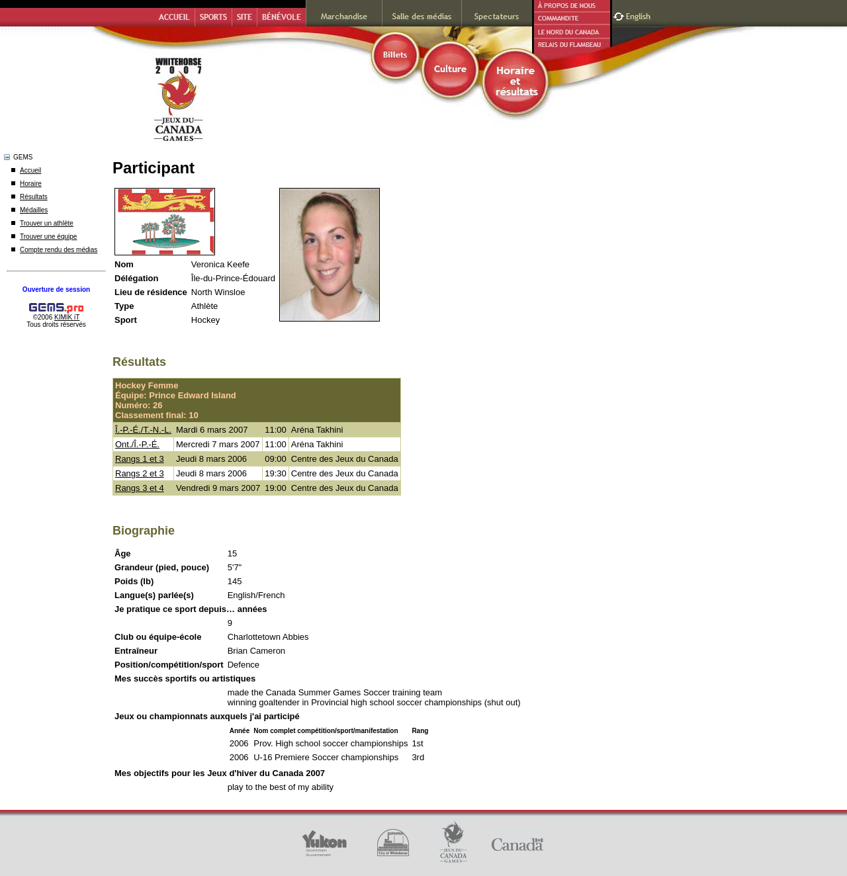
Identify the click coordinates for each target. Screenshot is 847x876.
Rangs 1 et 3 (139, 459)
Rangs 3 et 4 (139, 488)
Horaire (31, 183)
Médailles (34, 210)
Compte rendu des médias (58, 249)
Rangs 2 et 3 (139, 473)
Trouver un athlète (46, 223)
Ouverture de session (56, 289)
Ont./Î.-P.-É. (137, 444)
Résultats (34, 196)
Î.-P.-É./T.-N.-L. (143, 430)
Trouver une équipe (48, 236)
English (639, 15)
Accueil (30, 170)
